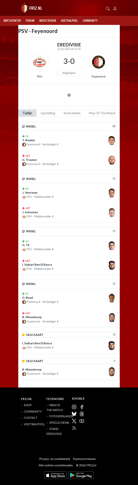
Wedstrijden (47, 20)
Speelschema (59, 422)
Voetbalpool (69, 20)
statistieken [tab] (72, 113)
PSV (39, 76)
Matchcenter (12, 20)
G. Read (27, 297)
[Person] (115, 8)
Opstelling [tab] (48, 113)
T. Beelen (28, 140)
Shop (28, 405)
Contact (30, 417)
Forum (30, 20)
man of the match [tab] (102, 113)
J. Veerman (29, 192)
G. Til (25, 245)
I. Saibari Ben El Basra (37, 264)
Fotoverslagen (61, 416)
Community (90, 20)
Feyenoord (98, 76)
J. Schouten (30, 212)
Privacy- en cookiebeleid (54, 458)
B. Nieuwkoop (32, 317)
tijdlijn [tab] (27, 113)
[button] (108, 8)
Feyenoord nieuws (84, 458)
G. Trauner (29, 159)
